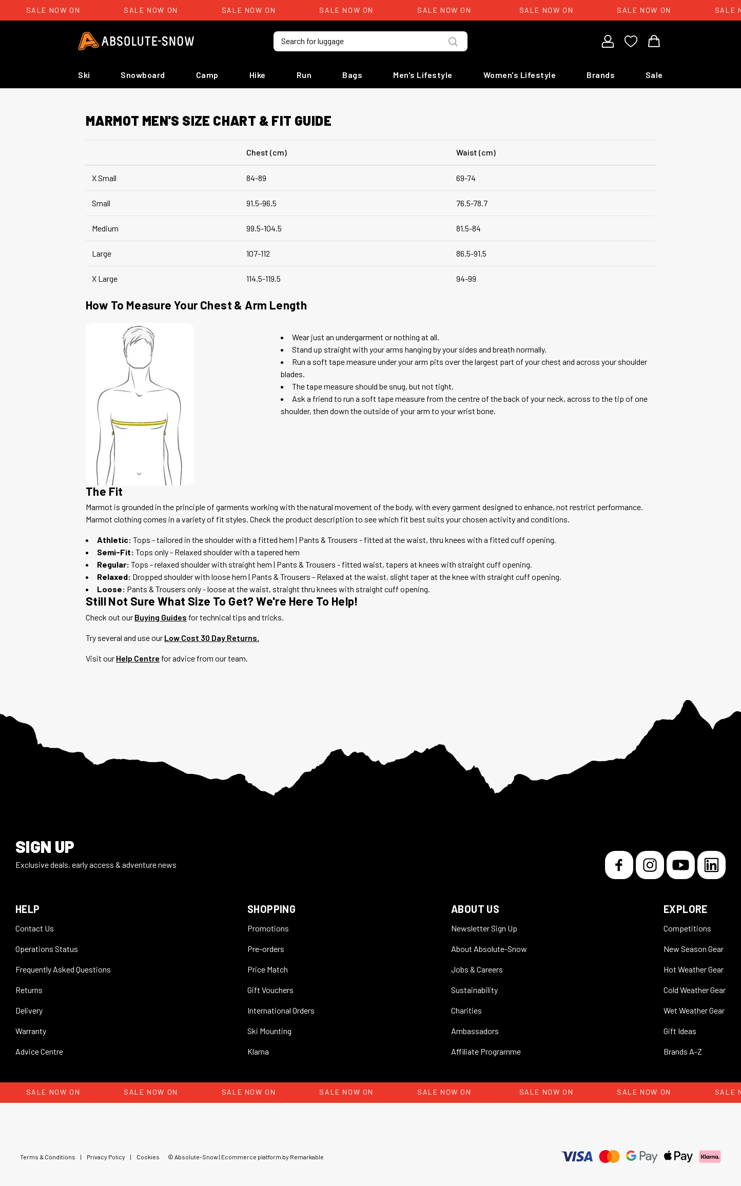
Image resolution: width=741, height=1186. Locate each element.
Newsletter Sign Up (484, 928)
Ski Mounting (269, 1031)
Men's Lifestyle (423, 75)
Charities (466, 1010)
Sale (654, 75)
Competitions (687, 928)
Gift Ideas (680, 1031)
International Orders (281, 1010)
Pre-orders (265, 949)
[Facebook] (619, 865)
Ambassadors (475, 1031)
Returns (29, 990)
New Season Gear (694, 949)
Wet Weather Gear (694, 1010)
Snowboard (143, 75)
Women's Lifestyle (519, 75)
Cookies (148, 1156)
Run (304, 75)
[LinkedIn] (711, 865)
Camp (207, 75)
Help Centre (138, 658)
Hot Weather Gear (694, 969)
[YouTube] (681, 865)
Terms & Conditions (47, 1156)
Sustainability (474, 990)
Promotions (268, 928)
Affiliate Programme (486, 1051)
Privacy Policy (106, 1156)
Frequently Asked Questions (63, 969)
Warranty (30, 1031)
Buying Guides (160, 617)
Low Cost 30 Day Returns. (211, 638)
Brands (601, 75)
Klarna (258, 1051)
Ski (84, 75)
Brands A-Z (683, 1051)
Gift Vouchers (270, 990)
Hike (257, 75)
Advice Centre (39, 1051)
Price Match (267, 969)
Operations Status (46, 949)
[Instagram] (650, 865)
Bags (352, 75)
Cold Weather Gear (695, 990)
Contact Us (34, 928)
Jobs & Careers (477, 969)
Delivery (29, 1010)
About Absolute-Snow (489, 949)
